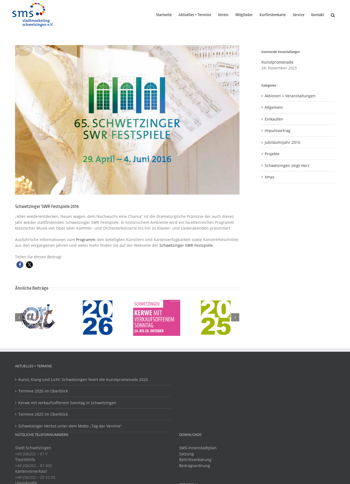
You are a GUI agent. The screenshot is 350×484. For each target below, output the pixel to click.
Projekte (272, 153)
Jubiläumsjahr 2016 (282, 142)
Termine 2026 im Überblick (43, 391)
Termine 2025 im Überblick (43, 414)
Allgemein (274, 107)
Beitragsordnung (194, 465)
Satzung (186, 453)
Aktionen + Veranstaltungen (290, 95)
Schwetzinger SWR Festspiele (186, 245)
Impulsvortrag (277, 130)
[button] (333, 15)
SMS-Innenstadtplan (198, 447)
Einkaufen (274, 119)
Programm (85, 239)
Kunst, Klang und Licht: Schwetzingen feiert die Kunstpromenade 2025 (83, 379)
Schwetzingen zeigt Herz (287, 165)
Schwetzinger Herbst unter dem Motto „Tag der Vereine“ (70, 426)
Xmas (270, 177)
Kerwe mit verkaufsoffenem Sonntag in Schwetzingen (67, 402)
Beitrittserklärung (195, 459)
